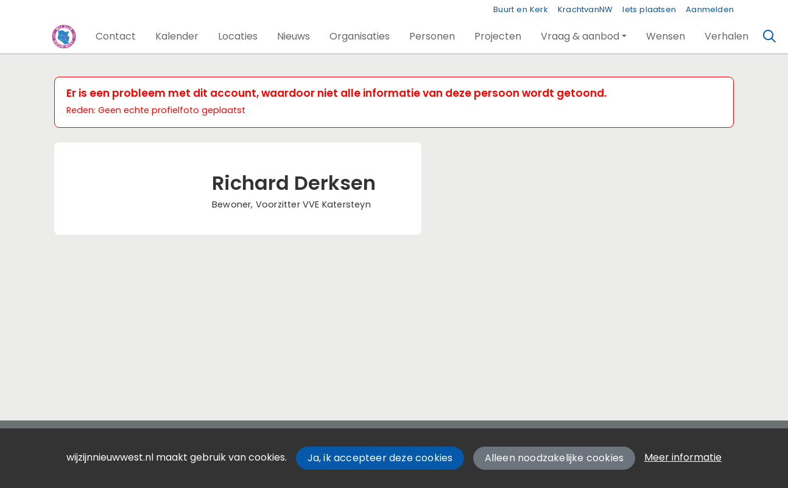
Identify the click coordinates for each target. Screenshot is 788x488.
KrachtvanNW (585, 9)
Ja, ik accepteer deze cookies (380, 458)
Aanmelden (710, 9)
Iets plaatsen (649, 9)
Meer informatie (683, 457)
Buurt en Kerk (520, 9)
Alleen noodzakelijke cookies (554, 458)
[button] (116, 36)
